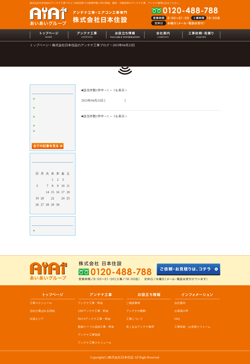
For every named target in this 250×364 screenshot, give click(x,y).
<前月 (45, 210)
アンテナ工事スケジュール (94, 342)
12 (37, 192)
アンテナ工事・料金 (90, 303)
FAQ (177, 318)
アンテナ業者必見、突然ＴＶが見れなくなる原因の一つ (53, 134)
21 (47, 198)
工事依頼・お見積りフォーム (192, 326)
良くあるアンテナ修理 (140, 326)
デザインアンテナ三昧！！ (53, 125)
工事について (134, 318)
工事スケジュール (41, 303)
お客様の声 (181, 310)
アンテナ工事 (114, 100)
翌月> (60, 210)
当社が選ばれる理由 (42, 310)
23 (57, 198)
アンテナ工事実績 (89, 334)
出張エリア (37, 318)
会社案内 (180, 303)
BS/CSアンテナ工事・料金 (94, 318)
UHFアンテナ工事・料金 (93, 310)
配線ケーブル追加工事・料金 (96, 326)
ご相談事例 (133, 303)
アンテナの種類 (136, 310)
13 (42, 192)
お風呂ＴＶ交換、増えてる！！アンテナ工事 (117, 106)
